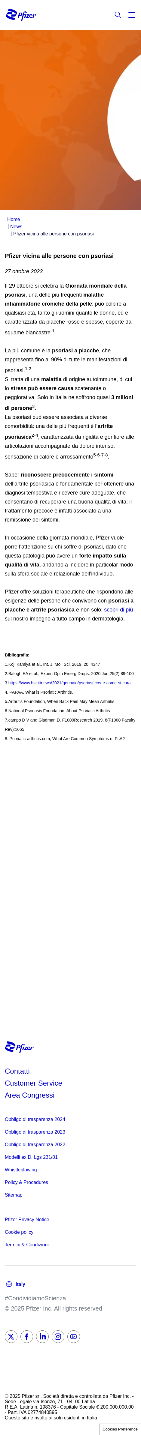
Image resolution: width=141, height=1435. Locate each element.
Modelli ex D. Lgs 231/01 (31, 1157)
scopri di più (118, 610)
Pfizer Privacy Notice (27, 1219)
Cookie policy (19, 1232)
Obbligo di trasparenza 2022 (35, 1144)
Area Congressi (29, 1095)
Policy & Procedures (26, 1182)
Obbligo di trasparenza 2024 (35, 1119)
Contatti (17, 1071)
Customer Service (33, 1083)
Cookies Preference (120, 1429)
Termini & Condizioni (27, 1244)
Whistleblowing (21, 1169)
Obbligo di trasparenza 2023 (35, 1132)
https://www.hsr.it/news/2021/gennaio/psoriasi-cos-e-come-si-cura (69, 682)
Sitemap (14, 1194)
